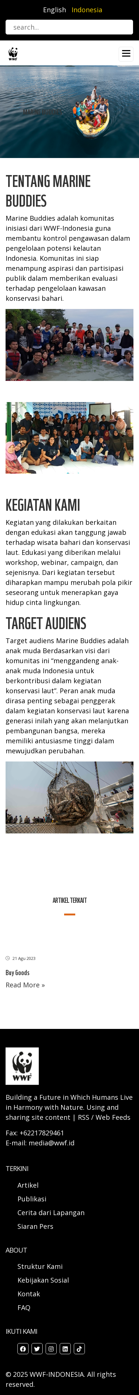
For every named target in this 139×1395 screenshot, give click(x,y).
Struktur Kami (40, 1266)
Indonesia (87, 9)
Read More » (25, 984)
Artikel (28, 1185)
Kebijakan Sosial (43, 1280)
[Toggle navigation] (126, 54)
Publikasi (31, 1198)
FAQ (23, 1307)
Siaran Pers (35, 1226)
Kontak (28, 1293)
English (54, 9)
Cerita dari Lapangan (51, 1212)
